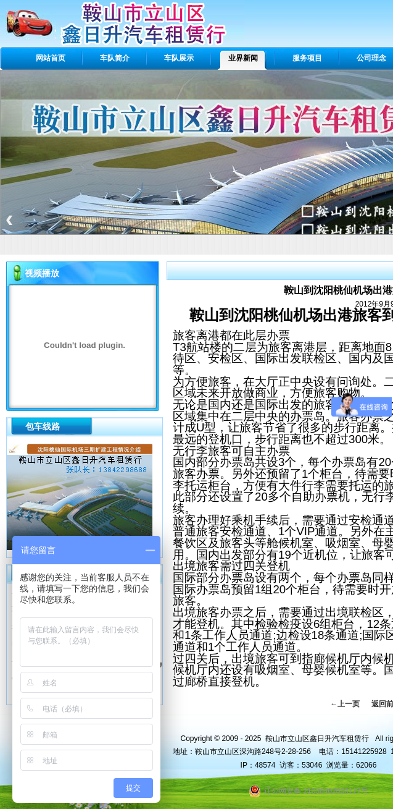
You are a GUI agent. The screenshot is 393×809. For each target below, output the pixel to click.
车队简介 (115, 58)
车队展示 (179, 58)
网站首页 (50, 58)
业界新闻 (243, 58)
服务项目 (307, 58)
